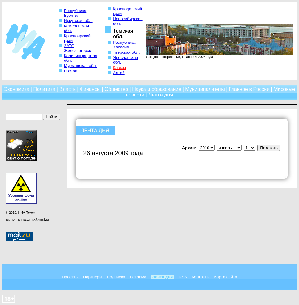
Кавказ (119, 67)
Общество (116, 89)
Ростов (70, 71)
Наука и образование (156, 89)
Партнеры (92, 277)
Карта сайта (225, 277)
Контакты (201, 277)
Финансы (90, 89)
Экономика (16, 89)
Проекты (70, 277)
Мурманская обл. (80, 65)
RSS (183, 277)
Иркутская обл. (78, 20)
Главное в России (249, 89)
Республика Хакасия (124, 44)
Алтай (118, 72)
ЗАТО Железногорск (77, 48)
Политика (44, 89)
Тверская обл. (126, 52)
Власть (67, 89)
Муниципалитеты (205, 89)
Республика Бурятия (75, 13)
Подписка (116, 277)
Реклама (138, 277)
